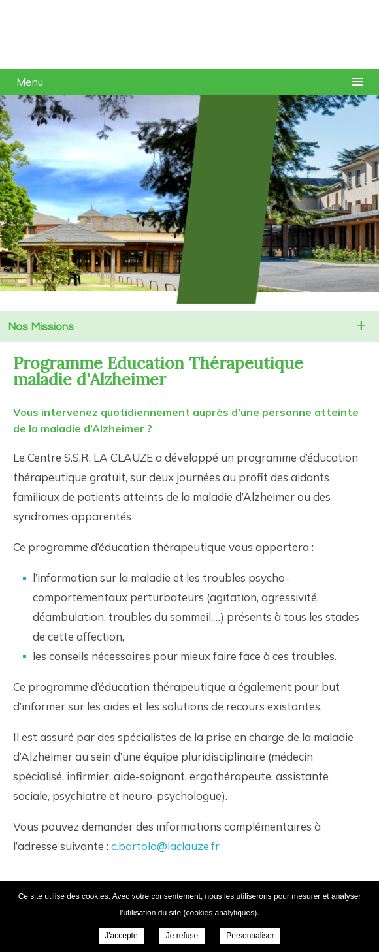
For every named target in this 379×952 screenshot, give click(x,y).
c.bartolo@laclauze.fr (165, 846)
